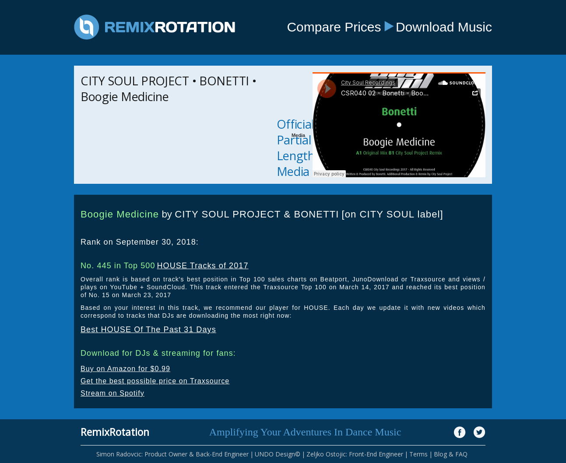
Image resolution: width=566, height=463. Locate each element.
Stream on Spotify (112, 393)
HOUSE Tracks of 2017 (202, 265)
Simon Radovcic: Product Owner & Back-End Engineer (172, 454)
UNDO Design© (277, 454)
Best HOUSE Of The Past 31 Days (148, 329)
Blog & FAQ (451, 454)
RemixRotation (115, 432)
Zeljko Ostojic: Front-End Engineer (354, 454)
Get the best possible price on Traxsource (155, 381)
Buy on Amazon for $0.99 (125, 368)
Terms (418, 454)
